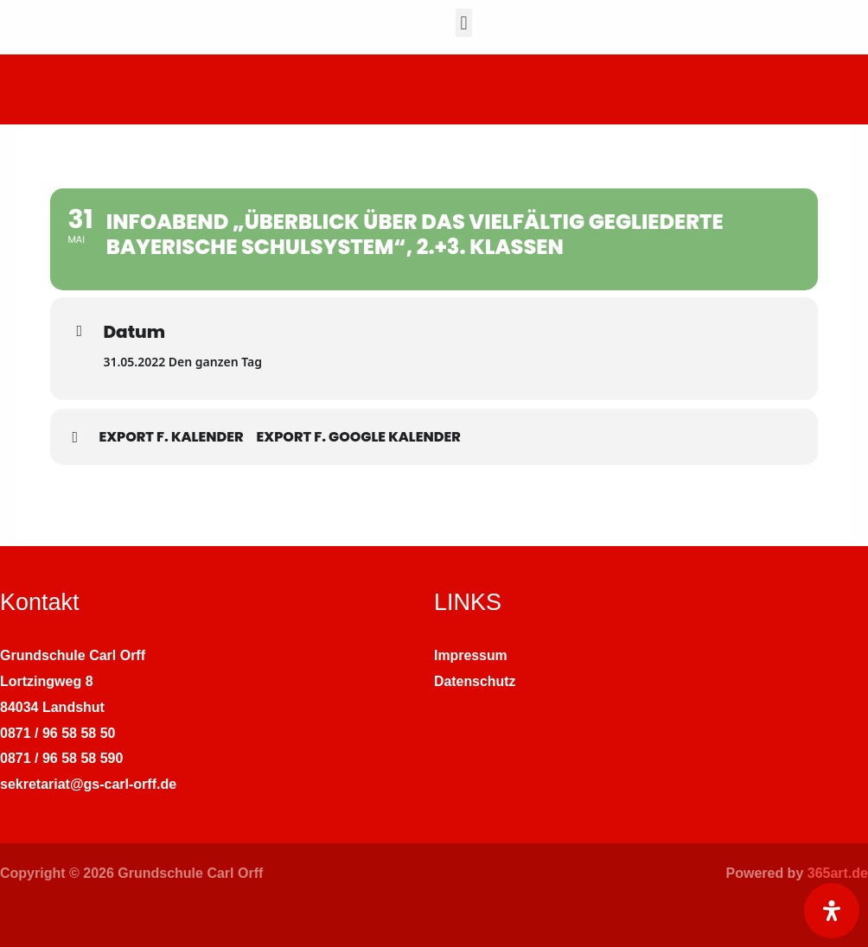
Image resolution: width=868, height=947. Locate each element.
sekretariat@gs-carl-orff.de (88, 784)
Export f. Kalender (171, 437)
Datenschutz (475, 681)
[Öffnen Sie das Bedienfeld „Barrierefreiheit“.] (831, 910)
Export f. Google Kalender (359, 437)
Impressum (470, 655)
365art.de (837, 873)
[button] (464, 23)
